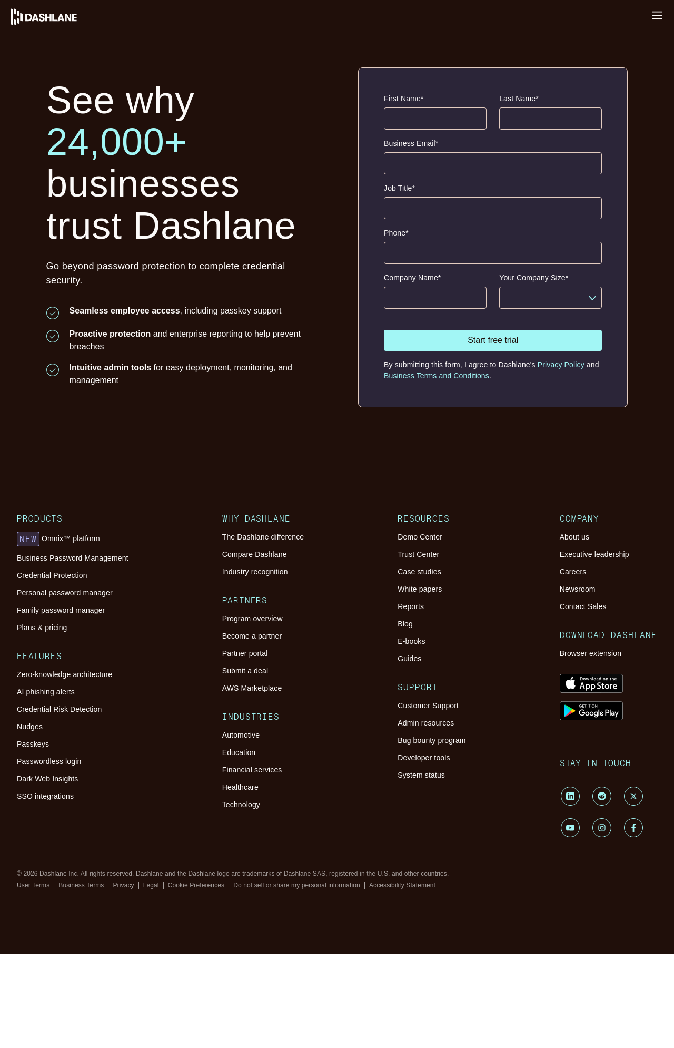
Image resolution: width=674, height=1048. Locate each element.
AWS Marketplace (252, 688)
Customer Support (428, 705)
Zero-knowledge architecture (64, 674)
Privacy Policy (561, 364)
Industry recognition (255, 571)
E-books (411, 641)
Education (239, 752)
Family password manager (61, 610)
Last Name (519, 98)
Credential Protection (52, 575)
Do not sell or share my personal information (296, 885)
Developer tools (424, 757)
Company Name (412, 277)
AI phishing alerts (46, 692)
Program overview (252, 618)
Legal (151, 885)
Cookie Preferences (196, 885)
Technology (241, 804)
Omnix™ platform (58, 539)
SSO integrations (45, 796)
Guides (409, 658)
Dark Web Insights (47, 779)
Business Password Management (72, 558)
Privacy (123, 885)
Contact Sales (583, 606)
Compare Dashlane (254, 554)
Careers (573, 571)
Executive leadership (594, 554)
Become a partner (252, 636)
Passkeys (33, 744)
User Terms (33, 885)
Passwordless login (49, 761)
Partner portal (245, 653)
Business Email (411, 143)
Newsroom (578, 589)
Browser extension (591, 653)
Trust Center (418, 554)
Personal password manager (65, 593)
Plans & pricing (42, 627)
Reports (411, 606)
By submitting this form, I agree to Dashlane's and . (491, 370)
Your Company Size (533, 277)
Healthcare (240, 787)
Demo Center (420, 537)
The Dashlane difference (263, 537)
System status (421, 775)
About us (574, 537)
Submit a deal (245, 671)
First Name (403, 98)
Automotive (241, 735)
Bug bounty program (431, 740)
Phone (396, 233)
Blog (405, 624)
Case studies (419, 571)
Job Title (399, 188)
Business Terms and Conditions (436, 375)
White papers (420, 589)
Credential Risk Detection (59, 709)
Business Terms (81, 885)
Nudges (30, 726)
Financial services (252, 770)
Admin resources (426, 723)
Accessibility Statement (402, 885)
